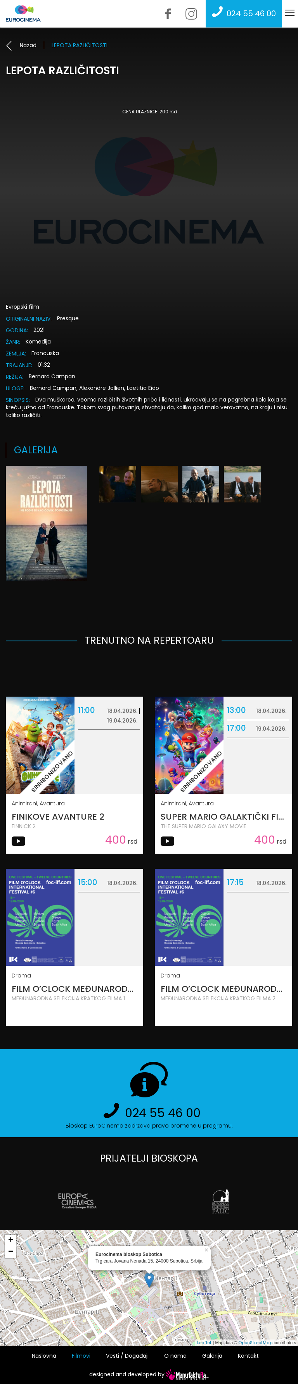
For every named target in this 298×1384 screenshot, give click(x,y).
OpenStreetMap (255, 1343)
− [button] (10, 1252)
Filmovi (81, 1356)
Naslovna (44, 1356)
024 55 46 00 (242, 13)
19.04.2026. (122, 720)
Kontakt (248, 1356)
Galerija (212, 1356)
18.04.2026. (122, 711)
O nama (175, 1356)
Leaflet (204, 1343)
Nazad (21, 45)
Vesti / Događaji (127, 1356)
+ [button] (10, 1240)
